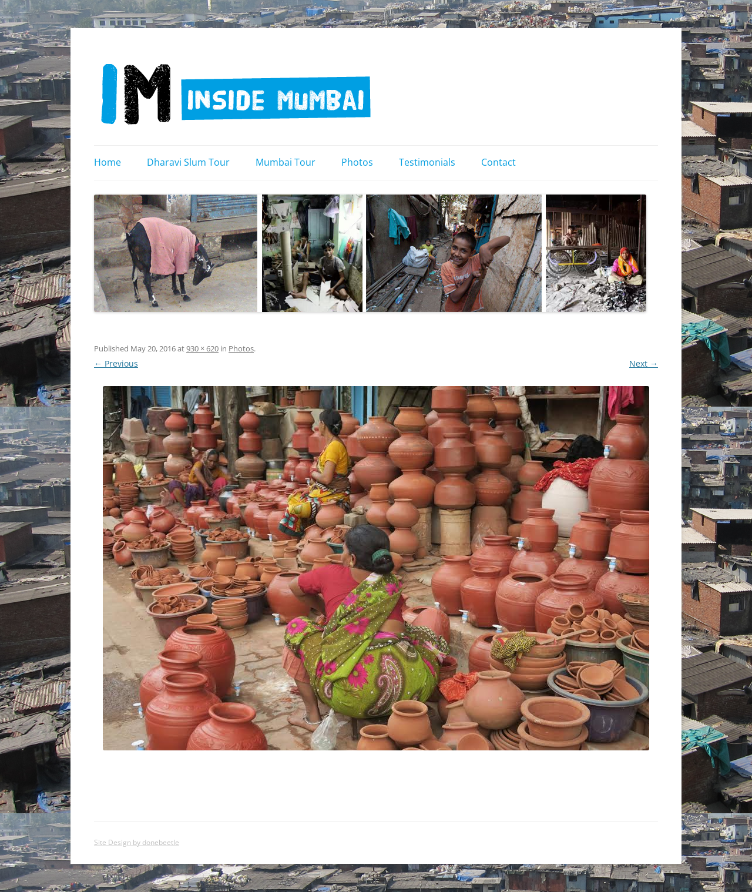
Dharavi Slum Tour (188, 162)
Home (107, 162)
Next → (643, 363)
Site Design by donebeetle (136, 842)
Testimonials (427, 162)
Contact (498, 162)
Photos (357, 162)
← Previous (116, 363)
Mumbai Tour (285, 162)
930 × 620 (202, 348)
